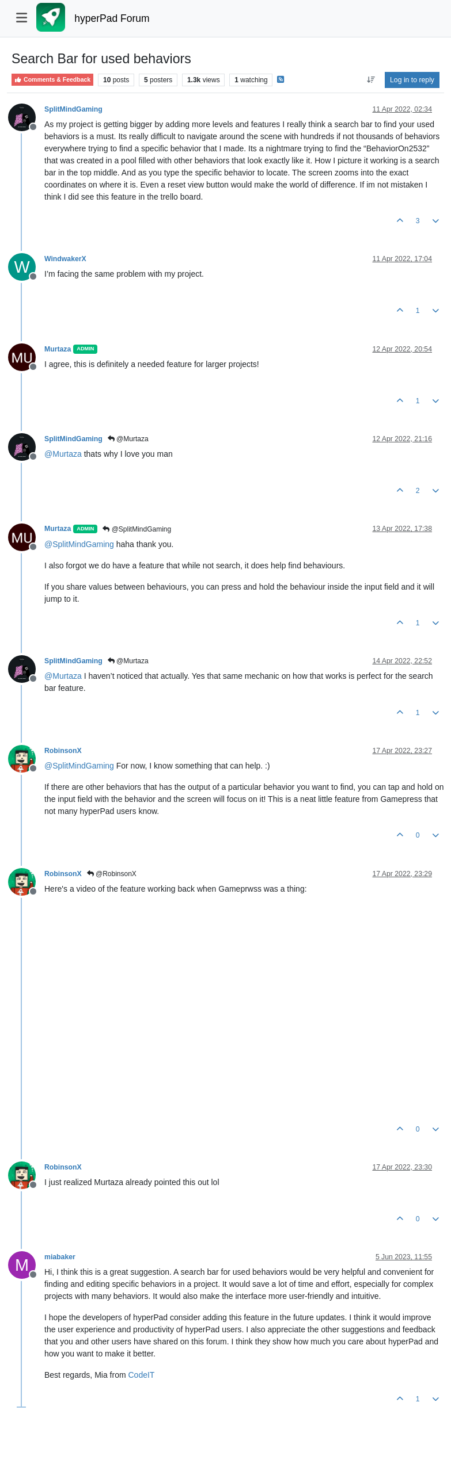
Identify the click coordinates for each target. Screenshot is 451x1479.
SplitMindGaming (73, 109)
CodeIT (141, 1374)
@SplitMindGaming (137, 529)
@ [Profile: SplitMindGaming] (79, 544)
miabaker (59, 1257)
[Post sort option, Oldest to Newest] (370, 80)
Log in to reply (412, 80)
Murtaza (57, 349)
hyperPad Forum (111, 18)
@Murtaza (128, 439)
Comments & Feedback (52, 79)
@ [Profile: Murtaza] (63, 453)
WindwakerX (65, 259)
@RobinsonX (112, 874)
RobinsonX (63, 751)
